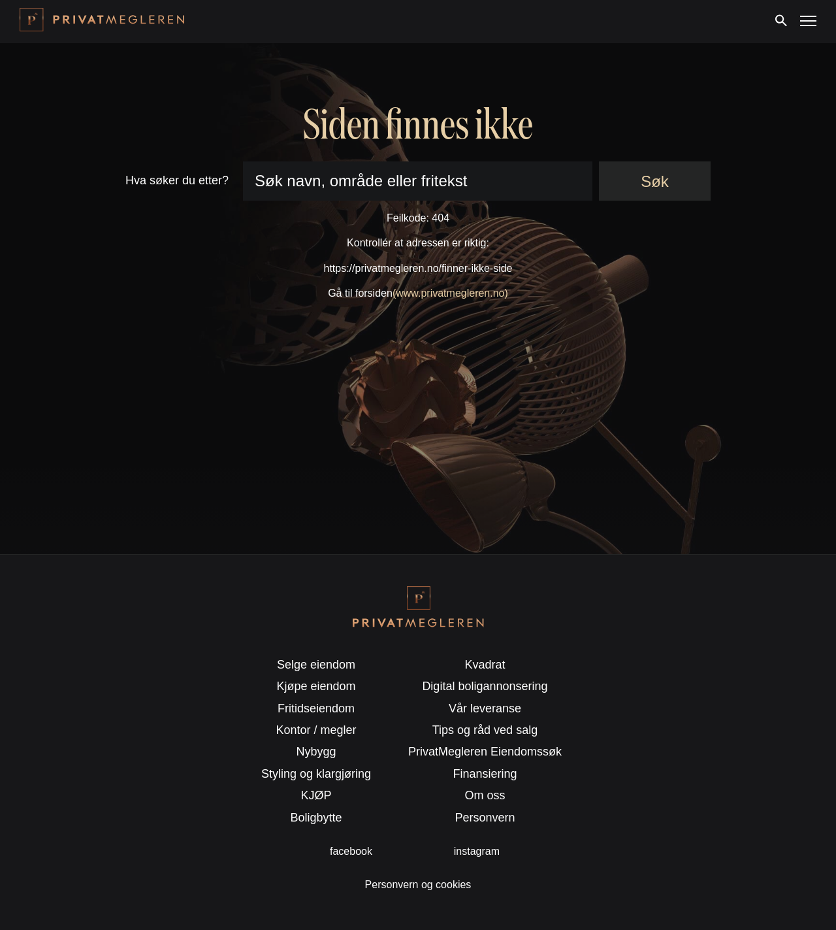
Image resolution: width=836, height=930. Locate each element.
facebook (351, 851)
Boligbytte (316, 817)
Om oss (484, 795)
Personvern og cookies (418, 884)
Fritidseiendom (316, 708)
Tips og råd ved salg (485, 730)
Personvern (485, 817)
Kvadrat (484, 664)
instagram (477, 851)
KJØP (316, 795)
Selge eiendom (316, 664)
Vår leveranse (485, 708)
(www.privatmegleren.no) (450, 293)
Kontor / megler (316, 730)
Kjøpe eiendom (316, 686)
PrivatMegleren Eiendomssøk (485, 751)
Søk (655, 181)
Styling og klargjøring (316, 773)
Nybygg (316, 751)
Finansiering (485, 773)
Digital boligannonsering (484, 686)
